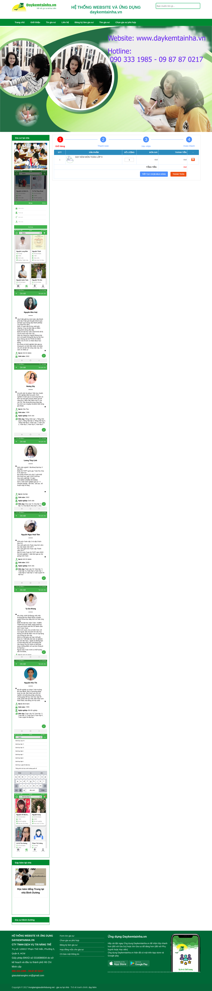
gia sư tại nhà (62, 987)
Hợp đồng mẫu (66, 949)
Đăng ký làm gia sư (84, 22)
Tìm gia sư (104, 22)
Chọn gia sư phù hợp (125, 22)
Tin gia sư (51, 22)
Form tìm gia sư (67, 936)
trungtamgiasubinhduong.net (41, 987)
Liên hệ (65, 22)
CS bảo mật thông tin (69, 954)
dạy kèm (92, 987)
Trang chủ (20, 22)
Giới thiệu (35, 22)
